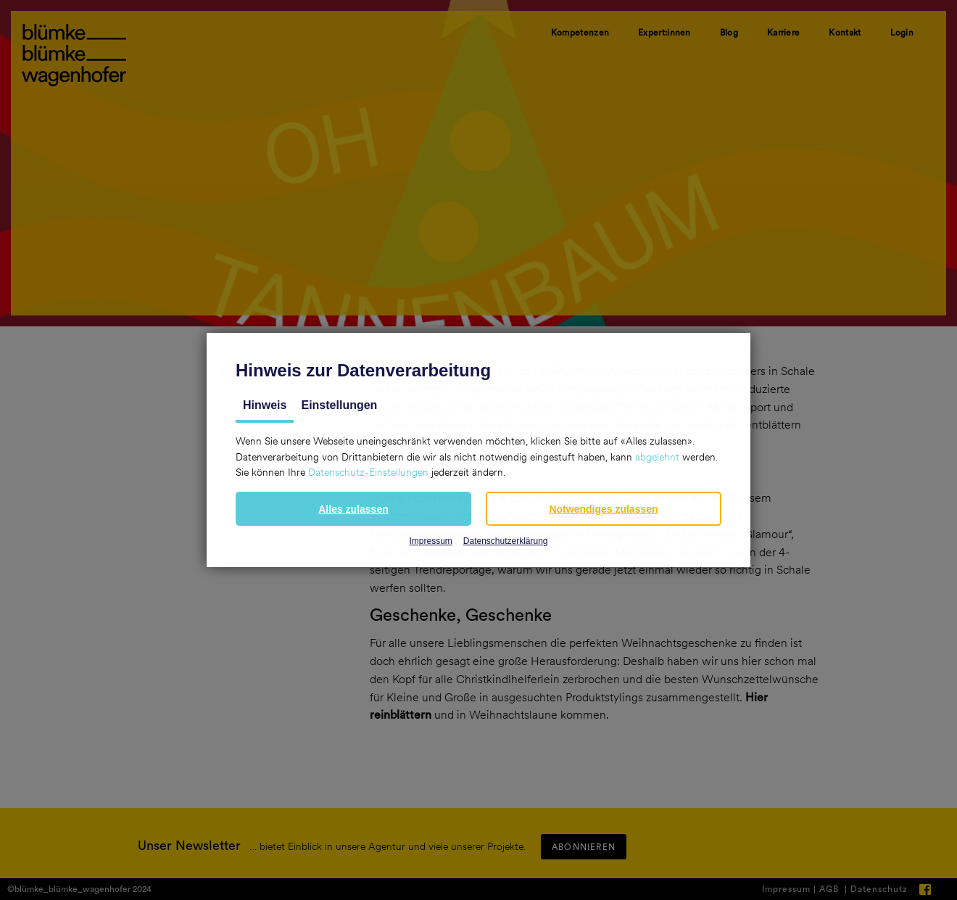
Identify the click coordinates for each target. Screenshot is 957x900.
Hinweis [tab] (264, 405)
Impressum (430, 541)
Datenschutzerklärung (505, 541)
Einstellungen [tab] (339, 405)
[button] (353, 509)
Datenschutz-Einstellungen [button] (368, 472)
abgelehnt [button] (657, 457)
